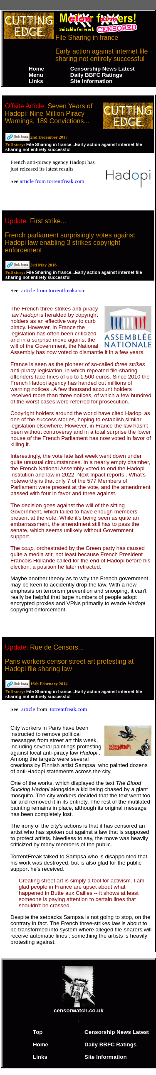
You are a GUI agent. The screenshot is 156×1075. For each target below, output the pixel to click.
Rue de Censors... (57, 647)
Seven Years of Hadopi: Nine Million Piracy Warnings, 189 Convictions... (49, 114)
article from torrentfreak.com (52, 181)
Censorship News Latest (102, 69)
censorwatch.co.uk (79, 1008)
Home (36, 69)
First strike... (48, 221)
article (29, 709)
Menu (36, 75)
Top (37, 1032)
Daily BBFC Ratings (96, 75)
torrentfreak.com (68, 709)
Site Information (91, 81)
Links (36, 81)
